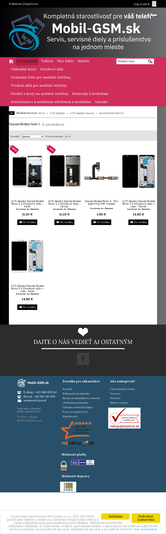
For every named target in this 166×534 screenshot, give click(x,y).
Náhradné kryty (24, 69)
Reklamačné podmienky (76, 393)
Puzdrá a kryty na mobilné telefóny (39, 93)
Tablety (47, 61)
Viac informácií (145, 529)
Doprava (115, 393)
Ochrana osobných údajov (78, 407)
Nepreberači (70, 416)
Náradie (101, 102)
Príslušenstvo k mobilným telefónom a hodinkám (51, 102)
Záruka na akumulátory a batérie (81, 398)
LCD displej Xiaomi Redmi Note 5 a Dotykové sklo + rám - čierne (138, 204)
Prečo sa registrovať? (75, 412)
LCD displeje (27, 61)
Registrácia (31, 4)
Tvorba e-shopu (27, 416)
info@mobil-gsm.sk (34, 400)
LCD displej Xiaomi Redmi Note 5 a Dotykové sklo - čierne (64, 204)
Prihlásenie (15, 4)
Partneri (115, 398)
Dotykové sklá (51, 69)
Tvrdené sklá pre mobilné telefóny (39, 85)
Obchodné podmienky (75, 402)
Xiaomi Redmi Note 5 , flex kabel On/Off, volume (101, 202)
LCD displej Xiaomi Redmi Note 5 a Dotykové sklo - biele (27, 204)
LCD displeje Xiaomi (82, 113)
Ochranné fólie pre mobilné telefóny (41, 77)
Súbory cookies (119, 402)
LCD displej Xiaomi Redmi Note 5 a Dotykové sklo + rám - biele (27, 288)
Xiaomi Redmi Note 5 (111, 113)
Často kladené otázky (122, 389)
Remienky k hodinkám (90, 93)
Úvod (41, 113)
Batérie (84, 61)
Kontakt (67, 389)
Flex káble (65, 61)
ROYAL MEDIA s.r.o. (29, 420)
